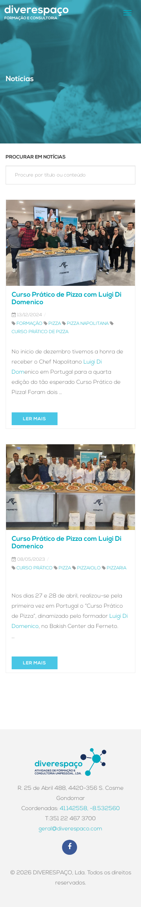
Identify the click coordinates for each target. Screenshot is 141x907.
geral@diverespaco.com (70, 829)
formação (29, 323)
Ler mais (34, 419)
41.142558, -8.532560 (90, 809)
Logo (36, 12)
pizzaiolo (89, 568)
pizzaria (116, 568)
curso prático (35, 568)
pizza (55, 323)
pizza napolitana (88, 323)
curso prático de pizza (40, 332)
